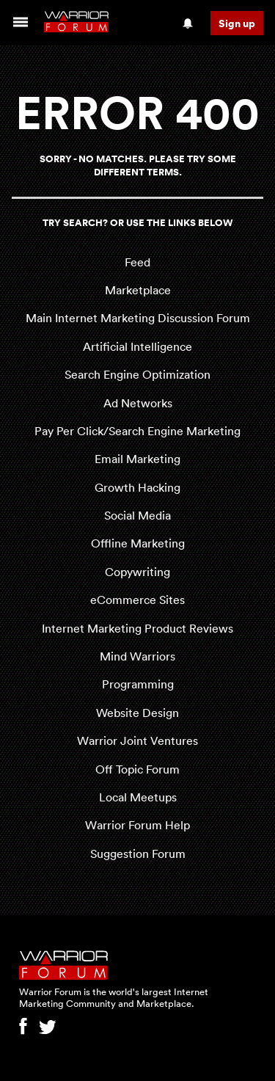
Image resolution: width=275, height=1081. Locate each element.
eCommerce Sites (137, 599)
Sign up (237, 23)
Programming (138, 684)
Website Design (137, 712)
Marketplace (138, 290)
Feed (137, 262)
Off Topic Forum (137, 769)
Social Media (137, 515)
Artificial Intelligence (137, 346)
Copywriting (137, 571)
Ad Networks (137, 403)
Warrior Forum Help (137, 825)
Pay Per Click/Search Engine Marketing (137, 430)
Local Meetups (138, 797)
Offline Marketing (138, 543)
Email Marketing (137, 458)
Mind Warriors (137, 656)
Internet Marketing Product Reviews (137, 628)
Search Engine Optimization (137, 374)
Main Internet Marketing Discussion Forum (138, 317)
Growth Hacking (137, 487)
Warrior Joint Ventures (137, 740)
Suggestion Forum (138, 853)
